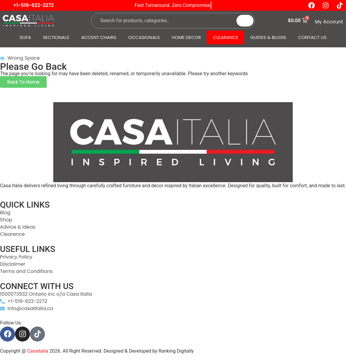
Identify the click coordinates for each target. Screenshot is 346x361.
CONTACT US (312, 37)
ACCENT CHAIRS (98, 37)
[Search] (245, 20)
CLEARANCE (225, 37)
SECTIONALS (56, 37)
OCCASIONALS (144, 37)
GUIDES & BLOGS (268, 37)
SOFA (25, 37)
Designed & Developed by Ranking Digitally (149, 351)
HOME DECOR (186, 37)
